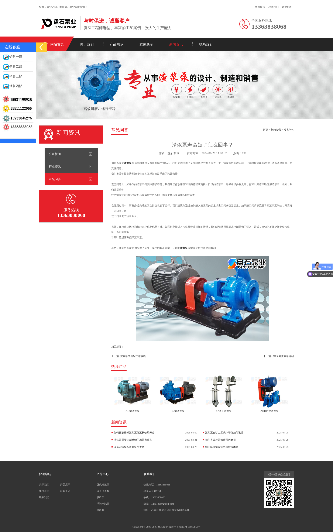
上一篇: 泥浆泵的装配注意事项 (128, 356)
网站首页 (57, 44)
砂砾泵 (100, 497)
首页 (265, 129)
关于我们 (87, 44)
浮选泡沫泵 (103, 503)
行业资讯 (55, 166)
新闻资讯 (176, 44)
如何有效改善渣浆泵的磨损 (220, 439)
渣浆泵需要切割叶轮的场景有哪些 (133, 439)
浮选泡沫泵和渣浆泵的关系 (129, 447)
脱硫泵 (100, 510)
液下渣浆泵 (103, 491)
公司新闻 (55, 154)
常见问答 (55, 179)
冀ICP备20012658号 (190, 526)
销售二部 (12, 66)
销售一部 (12, 56)
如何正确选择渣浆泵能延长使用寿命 (134, 432)
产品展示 (116, 44)
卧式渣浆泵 (103, 484)
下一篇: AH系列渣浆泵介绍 (278, 356)
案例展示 (260, 7)
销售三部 (12, 76)
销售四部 (12, 86)
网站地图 (287, 7)
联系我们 (273, 7)
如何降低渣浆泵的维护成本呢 (221, 447)
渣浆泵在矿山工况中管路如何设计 (224, 432)
